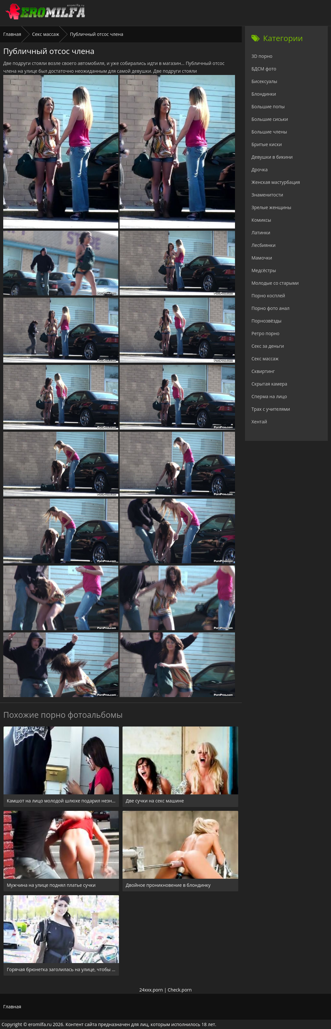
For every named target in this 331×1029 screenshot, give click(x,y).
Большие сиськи (269, 119)
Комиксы (261, 220)
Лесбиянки (263, 245)
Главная (12, 34)
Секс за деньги (267, 346)
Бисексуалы (264, 81)
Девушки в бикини (272, 157)
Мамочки (261, 258)
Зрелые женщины (271, 207)
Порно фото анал (270, 308)
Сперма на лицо (269, 396)
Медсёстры (263, 270)
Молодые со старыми (275, 283)
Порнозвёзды (266, 321)
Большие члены (269, 132)
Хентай (259, 422)
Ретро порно (265, 333)
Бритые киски (266, 144)
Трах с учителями (270, 409)
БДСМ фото (263, 69)
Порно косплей (268, 295)
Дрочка (259, 169)
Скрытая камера (269, 384)
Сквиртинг (263, 371)
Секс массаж (45, 34)
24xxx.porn (151, 990)
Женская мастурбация (275, 182)
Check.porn (180, 990)
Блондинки (263, 94)
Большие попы (268, 106)
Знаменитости (267, 195)
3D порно (261, 56)
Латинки (260, 232)
